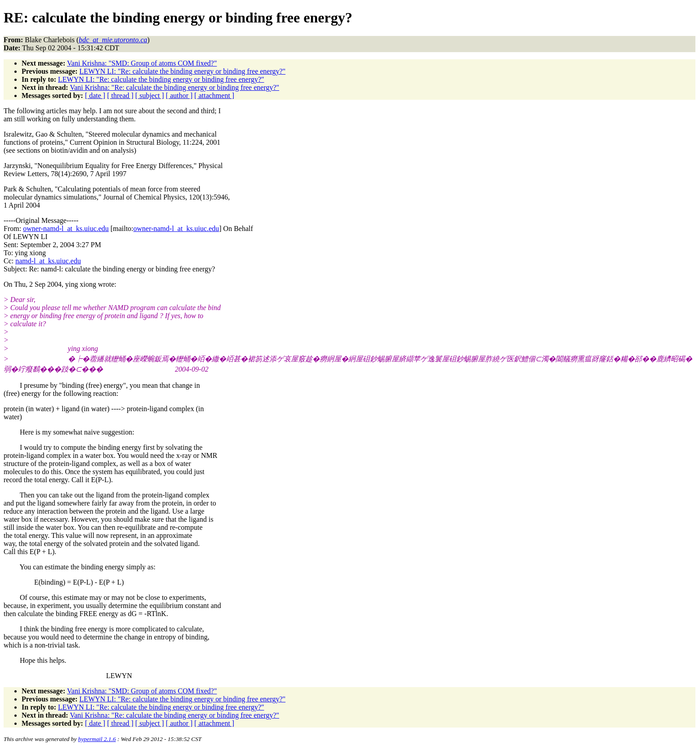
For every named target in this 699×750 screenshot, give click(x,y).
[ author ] (179, 95)
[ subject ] (149, 95)
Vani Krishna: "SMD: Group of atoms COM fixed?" (142, 63)
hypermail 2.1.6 (97, 739)
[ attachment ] (214, 95)
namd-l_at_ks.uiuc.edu (48, 261)
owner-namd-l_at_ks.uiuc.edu (66, 228)
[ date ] (95, 95)
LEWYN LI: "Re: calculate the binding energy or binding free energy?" (183, 71)
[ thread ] (120, 95)
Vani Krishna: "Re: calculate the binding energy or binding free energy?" (174, 87)
